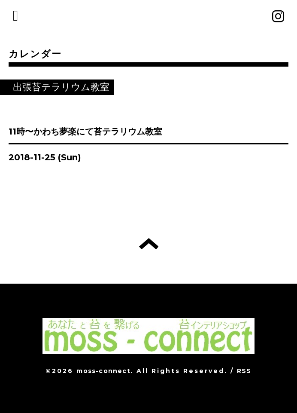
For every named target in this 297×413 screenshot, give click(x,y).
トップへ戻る (148, 243)
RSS (244, 371)
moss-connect (103, 371)
